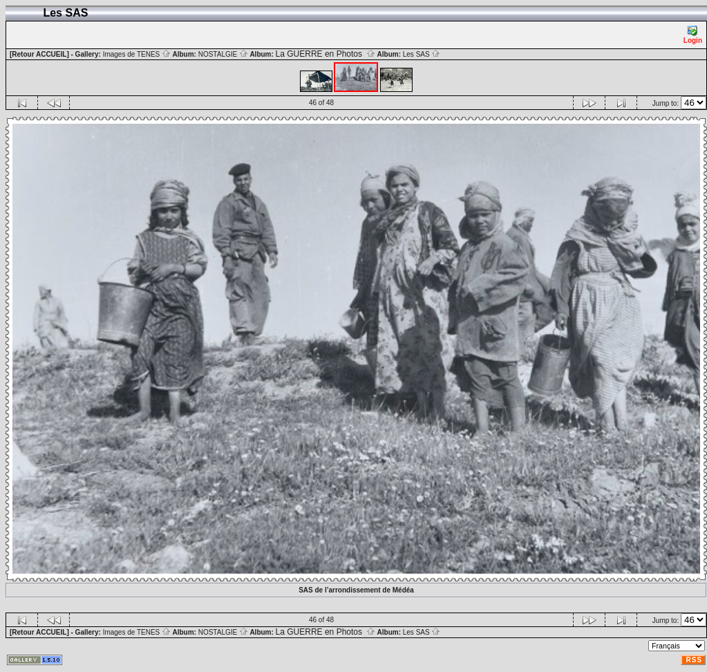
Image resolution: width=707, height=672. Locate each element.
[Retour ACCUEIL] (39, 54)
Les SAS (422, 54)
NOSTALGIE (223, 54)
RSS (694, 660)
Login (693, 35)
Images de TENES (137, 54)
